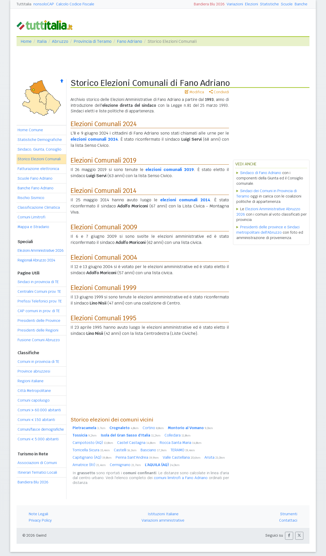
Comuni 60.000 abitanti (39, 410)
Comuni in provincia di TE (38, 361)
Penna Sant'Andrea (137, 457)
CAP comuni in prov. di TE (39, 311)
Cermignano (125, 464)
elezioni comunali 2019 (169, 169)
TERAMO (183, 450)
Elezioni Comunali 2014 (104, 191)
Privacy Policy (40, 520)
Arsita (215, 457)
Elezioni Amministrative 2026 (40, 250)
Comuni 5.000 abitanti (38, 439)
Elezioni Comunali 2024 (104, 124)
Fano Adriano (129, 41)
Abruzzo (60, 41)
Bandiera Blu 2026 (209, 4)
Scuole (287, 4)
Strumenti (288, 514)
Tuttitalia (24, 4)
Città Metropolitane (34, 390)
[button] (289, 536)
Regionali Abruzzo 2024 (36, 260)
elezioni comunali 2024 (94, 139)
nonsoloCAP (43, 4)
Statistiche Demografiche (40, 139)
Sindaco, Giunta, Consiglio (39, 149)
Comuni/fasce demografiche (41, 429)
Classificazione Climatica (39, 207)
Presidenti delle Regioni (38, 330)
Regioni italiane (31, 381)
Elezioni (251, 4)
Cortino (153, 428)
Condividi (219, 92)
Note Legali (38, 514)
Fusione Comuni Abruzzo (39, 340)
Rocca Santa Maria (180, 442)
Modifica (194, 92)
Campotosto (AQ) (93, 442)
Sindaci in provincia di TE (38, 282)
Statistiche (269, 4)
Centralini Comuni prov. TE (39, 291)
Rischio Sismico (31, 197)
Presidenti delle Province (39, 320)
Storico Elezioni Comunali (39, 159)
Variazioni (235, 4)
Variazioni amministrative (163, 520)
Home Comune (30, 130)
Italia (42, 41)
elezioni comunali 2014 (185, 200)
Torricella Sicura (91, 450)
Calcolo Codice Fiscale (75, 4)
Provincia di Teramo (93, 41)
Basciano (154, 450)
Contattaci (288, 520)
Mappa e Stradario (33, 226)
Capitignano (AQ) (92, 457)
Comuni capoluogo (34, 400)
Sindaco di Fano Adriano (260, 172)
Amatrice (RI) (89, 464)
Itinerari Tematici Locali (37, 472)
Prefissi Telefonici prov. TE (40, 301)
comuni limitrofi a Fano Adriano (181, 477)
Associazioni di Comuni (37, 462)
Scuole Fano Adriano (35, 178)
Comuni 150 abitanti (36, 419)
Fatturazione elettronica (38, 168)
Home (26, 41)
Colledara (178, 435)
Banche (301, 4)
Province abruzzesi (34, 371)
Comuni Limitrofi (31, 217)
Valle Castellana (181, 457)
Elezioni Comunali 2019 (104, 160)
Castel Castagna (136, 442)
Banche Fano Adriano (35, 188)
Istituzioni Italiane (163, 514)
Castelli (125, 450)
